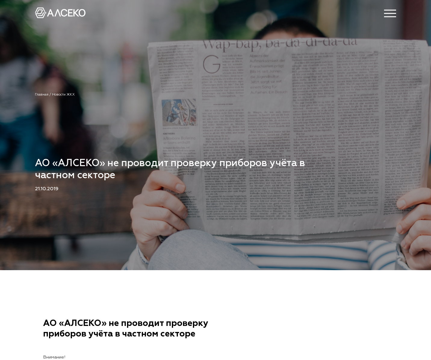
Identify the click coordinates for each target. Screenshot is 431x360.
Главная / (43, 94)
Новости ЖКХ (63, 94)
